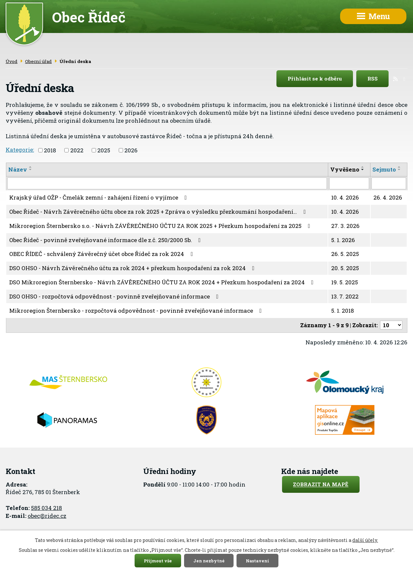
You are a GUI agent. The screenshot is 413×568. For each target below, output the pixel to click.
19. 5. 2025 (344, 282)
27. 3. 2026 (345, 226)
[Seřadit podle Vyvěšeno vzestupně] (362, 167)
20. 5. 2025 (345, 268)
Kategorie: (20, 149)
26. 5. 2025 (345, 254)
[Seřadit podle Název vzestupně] (30, 167)
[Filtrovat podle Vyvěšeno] (349, 183)
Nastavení (257, 560)
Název (17, 169)
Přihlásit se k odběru (320, 79)
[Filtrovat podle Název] (167, 183)
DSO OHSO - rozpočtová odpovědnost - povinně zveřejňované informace (115, 296)
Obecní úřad (38, 61)
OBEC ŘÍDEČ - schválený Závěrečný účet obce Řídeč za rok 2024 (102, 254)
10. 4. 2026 (345, 197)
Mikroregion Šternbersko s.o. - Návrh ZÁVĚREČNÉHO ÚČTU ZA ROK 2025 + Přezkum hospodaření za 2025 (161, 226)
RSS (378, 79)
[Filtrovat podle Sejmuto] (388, 183)
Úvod (11, 61)
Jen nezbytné (209, 560)
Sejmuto (384, 169)
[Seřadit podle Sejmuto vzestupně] (399, 167)
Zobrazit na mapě (320, 484)
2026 (131, 150)
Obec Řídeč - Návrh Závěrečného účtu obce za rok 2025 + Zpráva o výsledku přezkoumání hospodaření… (158, 211)
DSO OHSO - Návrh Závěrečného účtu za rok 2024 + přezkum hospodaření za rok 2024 (133, 268)
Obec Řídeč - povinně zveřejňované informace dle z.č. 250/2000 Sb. (106, 240)
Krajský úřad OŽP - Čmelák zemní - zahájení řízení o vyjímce (99, 197)
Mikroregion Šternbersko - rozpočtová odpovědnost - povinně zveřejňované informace (136, 310)
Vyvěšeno (344, 169)
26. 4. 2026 (387, 197)
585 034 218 (46, 508)
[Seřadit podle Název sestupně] (30, 169)
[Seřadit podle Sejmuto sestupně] (399, 169)
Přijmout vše (158, 560)
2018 (50, 150)
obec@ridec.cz (47, 516)
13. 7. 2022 (345, 296)
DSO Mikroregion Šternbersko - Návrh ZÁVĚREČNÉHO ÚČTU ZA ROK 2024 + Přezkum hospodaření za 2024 (162, 282)
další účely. (365, 540)
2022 (76, 150)
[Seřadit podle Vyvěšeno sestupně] (362, 169)
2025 (103, 150)
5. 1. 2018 (342, 310)
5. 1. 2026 (343, 240)
